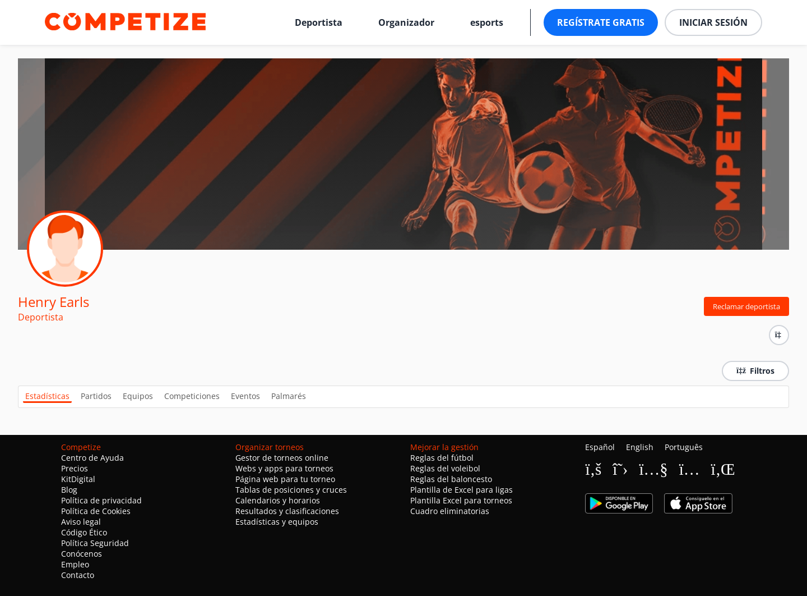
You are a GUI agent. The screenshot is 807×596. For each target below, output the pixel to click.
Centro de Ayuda (92, 457)
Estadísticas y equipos (276, 521)
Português (684, 447)
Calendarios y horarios (277, 500)
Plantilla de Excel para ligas (461, 489)
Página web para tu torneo (285, 479)
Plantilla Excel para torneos (461, 500)
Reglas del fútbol (442, 457)
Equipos (138, 396)
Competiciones (192, 396)
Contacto (77, 575)
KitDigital (78, 479)
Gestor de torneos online (281, 457)
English (639, 447)
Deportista (318, 22)
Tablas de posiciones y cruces (291, 489)
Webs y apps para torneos (284, 468)
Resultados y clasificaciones (287, 511)
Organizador (406, 22)
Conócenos (81, 553)
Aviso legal (81, 521)
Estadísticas (47, 396)
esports (486, 22)
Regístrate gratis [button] (600, 22)
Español (600, 447)
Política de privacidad (101, 500)
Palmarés (288, 396)
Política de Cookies (96, 511)
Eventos (245, 396)
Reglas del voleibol (445, 468)
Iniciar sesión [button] (713, 22)
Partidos (96, 396)
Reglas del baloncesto (451, 479)
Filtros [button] (755, 370)
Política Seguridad (95, 543)
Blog (69, 489)
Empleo (75, 564)
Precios (74, 468)
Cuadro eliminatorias (449, 511)
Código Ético (84, 532)
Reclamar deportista (746, 306)
